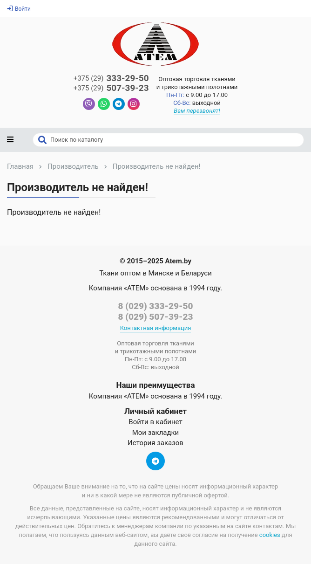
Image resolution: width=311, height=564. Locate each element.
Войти (19, 9)
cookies (269, 534)
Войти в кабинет (155, 422)
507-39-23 (111, 88)
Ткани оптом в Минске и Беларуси (155, 273)
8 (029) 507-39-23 (155, 316)
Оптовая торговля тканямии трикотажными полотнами (197, 83)
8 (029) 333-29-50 (155, 306)
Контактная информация (155, 327)
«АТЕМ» (136, 288)
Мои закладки (155, 432)
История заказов (155, 443)
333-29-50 (111, 78)
